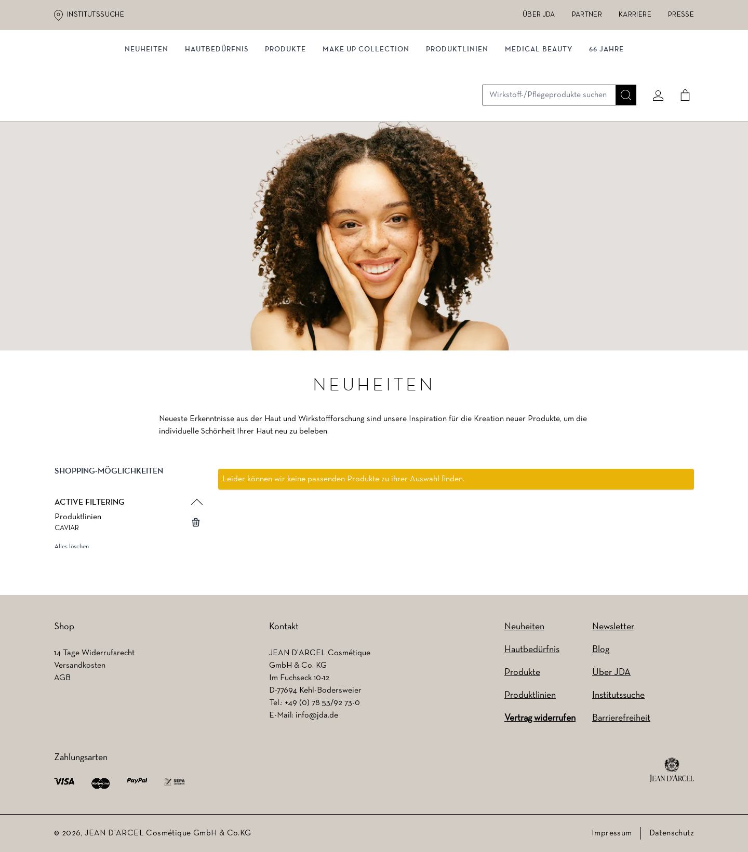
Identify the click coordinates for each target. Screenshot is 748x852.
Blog (600, 649)
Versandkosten (79, 665)
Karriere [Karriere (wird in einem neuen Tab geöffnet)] (635, 14)
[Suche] (621, 66)
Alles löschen (72, 551)
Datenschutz (671, 833)
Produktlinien (457, 107)
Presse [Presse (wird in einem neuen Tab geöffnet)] (681, 14)
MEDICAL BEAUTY (538, 107)
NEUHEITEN (146, 107)
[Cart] (681, 66)
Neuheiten (524, 627)
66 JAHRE (606, 107)
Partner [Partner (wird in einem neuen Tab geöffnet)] (587, 14)
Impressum (612, 833)
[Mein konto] (654, 66)
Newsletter (613, 627)
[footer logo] (672, 770)
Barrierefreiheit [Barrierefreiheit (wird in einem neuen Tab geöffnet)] (621, 718)
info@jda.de (317, 715)
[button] (128, 484)
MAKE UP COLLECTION (366, 107)
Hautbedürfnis (216, 107)
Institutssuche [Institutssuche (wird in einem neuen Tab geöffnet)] (95, 14)
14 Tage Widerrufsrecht (94, 653)
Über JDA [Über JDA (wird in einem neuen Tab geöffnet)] (539, 14)
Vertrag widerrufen (540, 718)
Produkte (285, 107)
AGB (62, 678)
